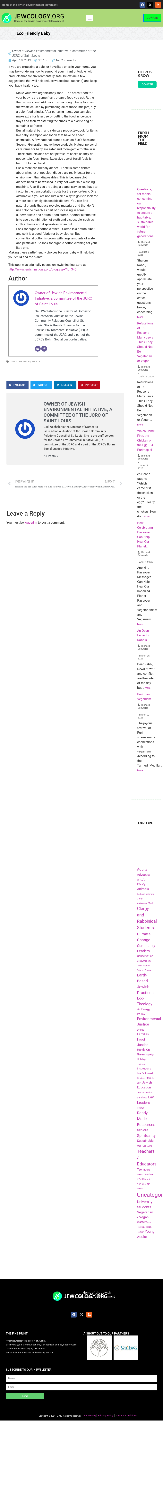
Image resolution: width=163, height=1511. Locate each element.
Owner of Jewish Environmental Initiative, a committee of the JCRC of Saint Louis (63, 298)
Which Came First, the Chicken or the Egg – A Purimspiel (146, 440)
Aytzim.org (90, 1415)
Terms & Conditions (126, 1415)
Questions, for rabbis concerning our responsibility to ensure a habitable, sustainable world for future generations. (146, 212)
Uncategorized (20, 361)
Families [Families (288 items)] (143, 1034)
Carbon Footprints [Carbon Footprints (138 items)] (145, 894)
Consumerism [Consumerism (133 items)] (144, 961)
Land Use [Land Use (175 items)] (142, 1097)
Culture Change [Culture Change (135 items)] (144, 970)
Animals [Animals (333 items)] (143, 889)
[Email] (38, 349)
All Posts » (51, 456)
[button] (89, 18)
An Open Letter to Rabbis (143, 635)
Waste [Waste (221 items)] (141, 1221)
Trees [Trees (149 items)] (140, 1174)
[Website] (44, 349)
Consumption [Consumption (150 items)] (143, 965)
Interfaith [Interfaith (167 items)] (142, 1073)
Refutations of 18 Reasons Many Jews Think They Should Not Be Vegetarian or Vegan (145, 342)
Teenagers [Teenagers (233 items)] (143, 1169)
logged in (30, 522)
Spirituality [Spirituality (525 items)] (146, 1135)
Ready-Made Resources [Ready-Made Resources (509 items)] (146, 1119)
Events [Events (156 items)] (140, 1029)
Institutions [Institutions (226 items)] (144, 1068)
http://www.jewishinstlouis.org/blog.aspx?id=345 (42, 269)
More (140, 316)
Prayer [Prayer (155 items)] (140, 1107)
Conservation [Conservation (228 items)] (145, 956)
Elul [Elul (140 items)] (139, 1009)
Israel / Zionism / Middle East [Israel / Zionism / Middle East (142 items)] (145, 1078)
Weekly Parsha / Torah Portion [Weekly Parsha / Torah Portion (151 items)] (144, 1227)
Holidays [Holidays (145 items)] (141, 1064)
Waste (36, 361)
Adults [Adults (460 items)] (142, 869)
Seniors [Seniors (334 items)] (142, 1130)
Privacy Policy (105, 1415)
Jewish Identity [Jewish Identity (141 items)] (144, 1092)
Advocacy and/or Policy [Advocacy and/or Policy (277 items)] (143, 879)
